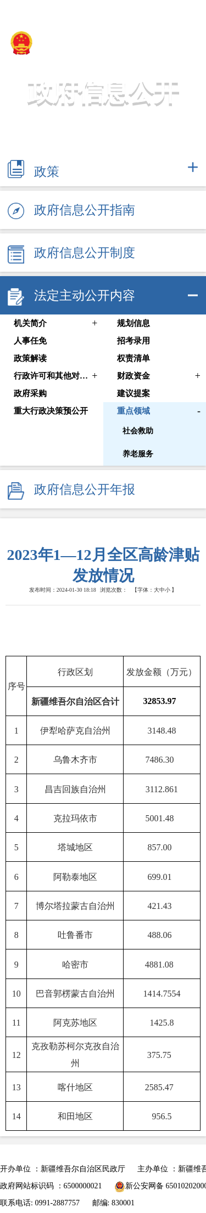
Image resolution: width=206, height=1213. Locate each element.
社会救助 (138, 431)
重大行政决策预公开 (51, 411)
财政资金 (133, 375)
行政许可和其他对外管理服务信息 (53, 375)
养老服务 (138, 454)
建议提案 (133, 393)
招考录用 (133, 340)
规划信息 (133, 323)
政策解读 (30, 358)
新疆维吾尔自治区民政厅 (85, 43)
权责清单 (133, 358)
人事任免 (30, 340)
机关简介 (30, 323)
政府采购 (30, 393)
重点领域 (133, 411)
